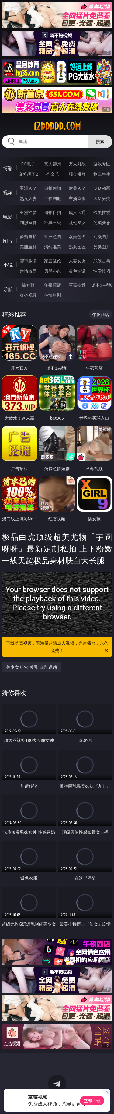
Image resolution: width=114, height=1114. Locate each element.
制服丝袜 (28, 222)
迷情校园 (28, 271)
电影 (8, 216)
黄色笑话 (77, 271)
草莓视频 (77, 285)
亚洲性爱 (28, 212)
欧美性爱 (101, 212)
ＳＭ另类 (101, 198)
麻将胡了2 (28, 174)
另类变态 (101, 222)
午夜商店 (52, 285)
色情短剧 (52, 295)
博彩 (8, 168)
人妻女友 (77, 261)
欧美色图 (77, 236)
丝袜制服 (52, 198)
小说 (8, 265)
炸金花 (52, 174)
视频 (8, 192)
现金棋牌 (77, 174)
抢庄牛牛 (101, 174)
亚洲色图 (52, 236)
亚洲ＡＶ (28, 188)
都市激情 (28, 261)
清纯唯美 (52, 247)
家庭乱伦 (52, 261)
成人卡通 (77, 212)
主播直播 (77, 198)
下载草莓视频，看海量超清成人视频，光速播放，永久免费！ (57, 647)
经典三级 (52, 222)
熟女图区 (77, 247)
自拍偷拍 (52, 188)
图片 (8, 241)
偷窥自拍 (28, 236)
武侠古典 (101, 261)
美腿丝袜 (28, 247)
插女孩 (28, 285)
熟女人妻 (28, 198)
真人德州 (52, 164)
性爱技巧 (101, 271)
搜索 (100, 141)
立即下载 (92, 1100)
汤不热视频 (101, 285)
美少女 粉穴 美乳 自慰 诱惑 (31, 667)
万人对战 (77, 164)
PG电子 (28, 164)
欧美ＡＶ (77, 188)
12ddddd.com (57, 126)
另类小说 (52, 271)
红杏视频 (28, 295)
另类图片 (101, 247)
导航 (8, 289)
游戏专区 (101, 164)
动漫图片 (101, 236)
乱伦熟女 (77, 222)
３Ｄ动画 (101, 188)
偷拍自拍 (52, 212)
